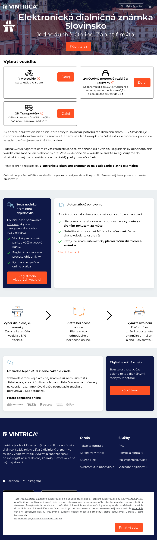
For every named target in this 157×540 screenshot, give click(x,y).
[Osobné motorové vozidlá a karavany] (112, 83)
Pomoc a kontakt (130, 452)
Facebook (12, 481)
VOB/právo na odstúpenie (21, 523)
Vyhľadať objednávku (133, 467)
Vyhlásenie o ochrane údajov (61, 523)
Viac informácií (68, 252)
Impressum (131, 523)
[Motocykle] (38, 78)
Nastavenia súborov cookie (102, 523)
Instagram (32, 481)
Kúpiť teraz (78, 46)
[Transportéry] (41, 113)
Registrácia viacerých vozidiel (27, 278)
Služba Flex (88, 459)
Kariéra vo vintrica (92, 452)
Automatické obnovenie (97, 467)
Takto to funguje (91, 445)
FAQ (121, 445)
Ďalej (66, 77)
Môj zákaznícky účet (132, 459)
